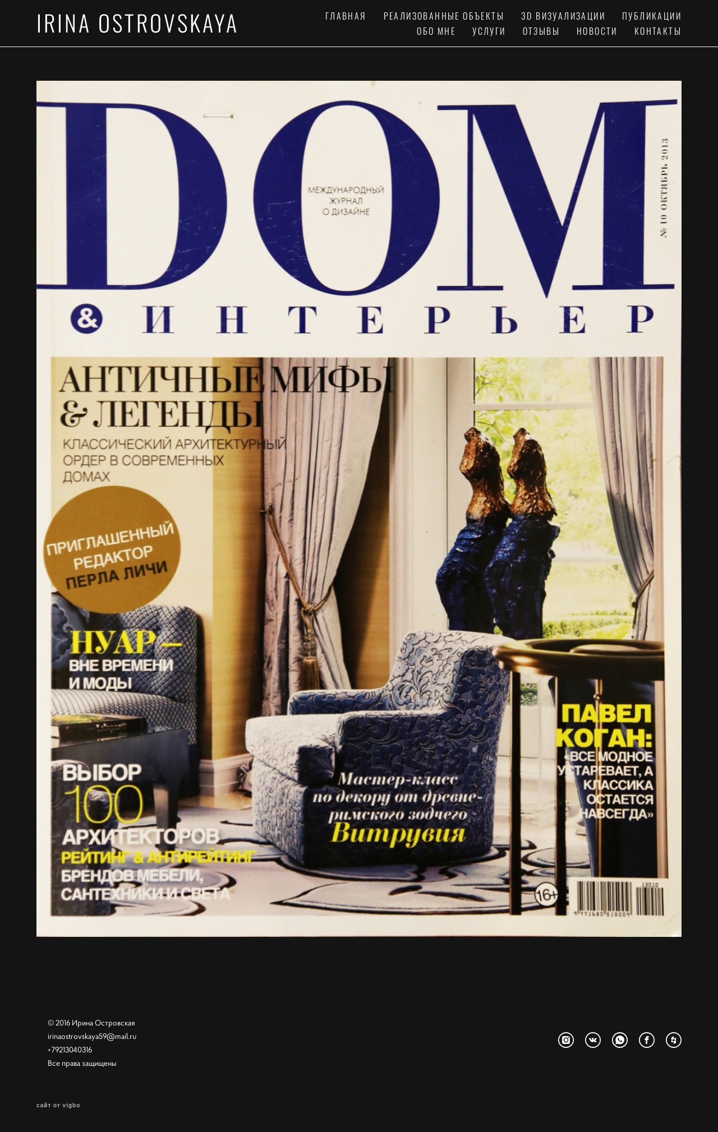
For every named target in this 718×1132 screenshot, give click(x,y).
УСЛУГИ (488, 30)
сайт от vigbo (58, 1105)
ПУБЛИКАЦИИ (652, 15)
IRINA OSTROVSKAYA (137, 22)
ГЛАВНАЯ (346, 15)
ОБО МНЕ (436, 30)
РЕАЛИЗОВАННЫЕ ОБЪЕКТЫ (444, 15)
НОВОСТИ (597, 30)
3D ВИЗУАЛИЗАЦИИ (563, 15)
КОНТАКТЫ (658, 30)
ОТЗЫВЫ (541, 30)
